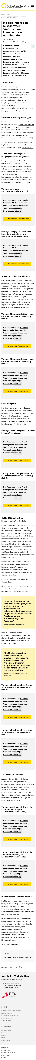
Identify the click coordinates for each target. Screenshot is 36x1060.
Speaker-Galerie (27, 147)
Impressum (4, 1047)
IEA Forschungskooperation (9, 1015)
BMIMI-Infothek (6, 1030)
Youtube (24, 200)
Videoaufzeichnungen (26, 124)
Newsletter (4, 1035)
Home (3, 14)
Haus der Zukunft (6, 1013)
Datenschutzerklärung (12, 211)
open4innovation (17, 979)
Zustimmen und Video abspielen (17, 219)
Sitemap (3, 1058)
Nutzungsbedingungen (8, 1052)
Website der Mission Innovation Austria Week (18, 957)
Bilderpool (4, 1033)
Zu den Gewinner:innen (10, 944)
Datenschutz (5, 1050)
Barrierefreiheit (6, 1055)
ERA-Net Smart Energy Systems (11, 1011)
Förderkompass (6, 1040)
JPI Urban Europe (6, 1018)
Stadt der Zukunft (6, 1020)
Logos (3, 1038)
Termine (8, 14)
